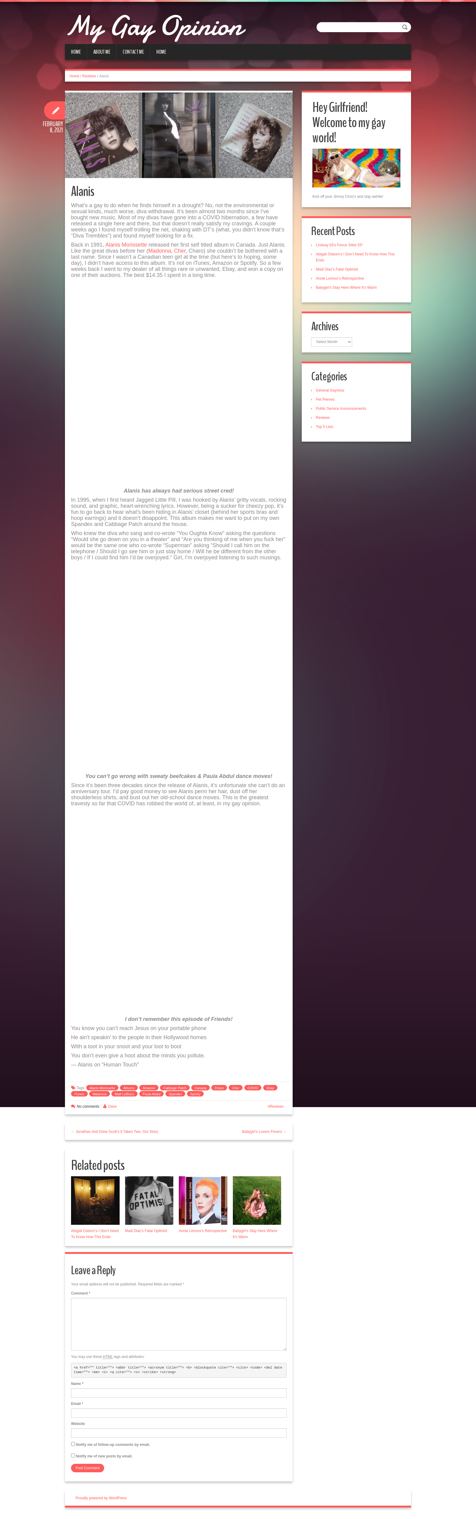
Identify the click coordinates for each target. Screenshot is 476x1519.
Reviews (89, 76)
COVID (253, 1090)
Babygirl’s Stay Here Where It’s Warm (347, 288)
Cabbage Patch (174, 1090)
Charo (219, 1090)
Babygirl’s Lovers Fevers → (264, 1134)
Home (76, 52)
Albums (128, 1090)
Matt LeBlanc (124, 1096)
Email (77, 1406)
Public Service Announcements (342, 410)
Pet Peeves (326, 401)
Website (78, 1426)
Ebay (270, 1090)
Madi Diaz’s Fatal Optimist (146, 1233)
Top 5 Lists (326, 428)
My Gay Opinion (169, 24)
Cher (179, 253)
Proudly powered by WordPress (101, 1500)
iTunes (79, 1096)
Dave (112, 1109)
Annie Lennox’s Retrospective (203, 1233)
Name (77, 1386)
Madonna (159, 253)
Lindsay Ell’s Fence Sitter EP (340, 245)
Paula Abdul (152, 1096)
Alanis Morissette (126, 247)
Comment (80, 1296)
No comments (88, 1109)
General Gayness (331, 392)
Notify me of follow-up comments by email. (113, 1447)
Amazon (149, 1090)
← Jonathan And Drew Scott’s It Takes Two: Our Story (114, 1134)
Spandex (175, 1096)
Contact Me (133, 52)
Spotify (195, 1096)
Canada (200, 1090)
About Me (101, 52)
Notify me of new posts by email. (104, 1459)
